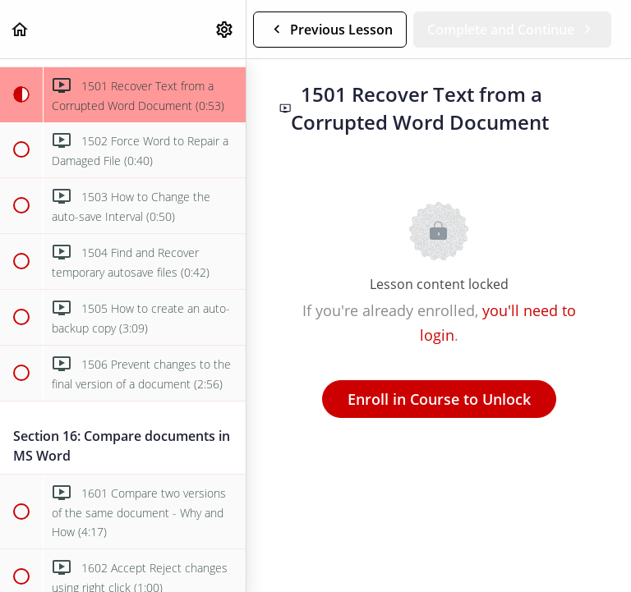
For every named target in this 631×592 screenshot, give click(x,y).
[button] (20, 29)
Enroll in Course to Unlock (439, 399)
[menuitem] (225, 29)
